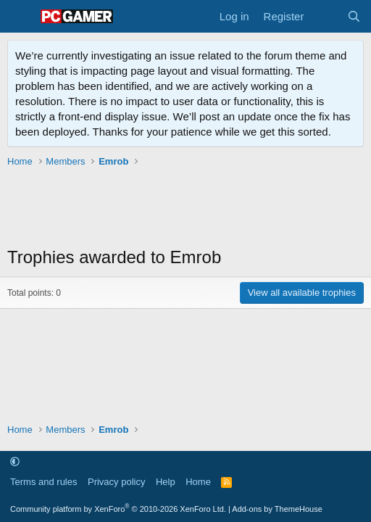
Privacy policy (116, 481)
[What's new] (325, 16)
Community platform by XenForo (118, 509)
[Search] (354, 16)
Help (165, 481)
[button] (14, 461)
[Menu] (20, 16)
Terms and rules (43, 481)
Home (198, 481)
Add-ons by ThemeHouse (277, 509)
